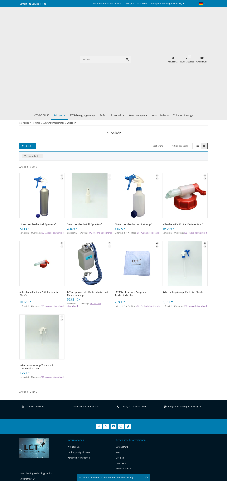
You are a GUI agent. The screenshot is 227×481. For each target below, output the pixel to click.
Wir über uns (74, 364)
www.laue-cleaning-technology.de (36, 420)
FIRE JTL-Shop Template (198, 470)
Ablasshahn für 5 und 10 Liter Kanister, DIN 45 (39, 211)
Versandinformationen (79, 374)
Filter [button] (26, 63)
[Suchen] (102, 18)
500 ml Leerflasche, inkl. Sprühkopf (133, 141)
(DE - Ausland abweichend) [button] (52, 150)
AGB (118, 369)
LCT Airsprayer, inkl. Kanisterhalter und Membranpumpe (87, 211)
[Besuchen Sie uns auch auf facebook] (22, 437)
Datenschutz (122, 364)
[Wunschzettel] (186, 18)
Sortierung (158, 63)
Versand (130, 460)
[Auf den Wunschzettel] (61, 95)
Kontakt (23, 3)
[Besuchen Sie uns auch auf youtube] (37, 437)
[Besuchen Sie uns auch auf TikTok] (128, 343)
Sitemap (120, 374)
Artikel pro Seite (180, 63)
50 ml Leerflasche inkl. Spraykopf (84, 141)
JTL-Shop (183, 470)
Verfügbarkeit (31, 73)
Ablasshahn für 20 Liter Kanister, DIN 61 (183, 141)
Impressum (121, 380)
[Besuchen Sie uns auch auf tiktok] (53, 437)
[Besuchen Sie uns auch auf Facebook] (99, 343)
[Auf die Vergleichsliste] (61, 92)
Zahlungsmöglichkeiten (79, 369)
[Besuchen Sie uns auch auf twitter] (30, 437)
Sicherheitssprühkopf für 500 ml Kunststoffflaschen (36, 284)
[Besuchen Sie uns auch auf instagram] (45, 437)
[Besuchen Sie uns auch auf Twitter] (106, 343)
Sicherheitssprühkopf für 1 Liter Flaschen (184, 209)
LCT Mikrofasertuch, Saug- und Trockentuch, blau (130, 211)
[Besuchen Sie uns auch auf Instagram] (121, 343)
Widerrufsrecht (123, 385)
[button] (38, 3)
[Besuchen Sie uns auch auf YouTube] (113, 343)
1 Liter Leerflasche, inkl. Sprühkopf (37, 141)
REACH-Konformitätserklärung (34, 426)
